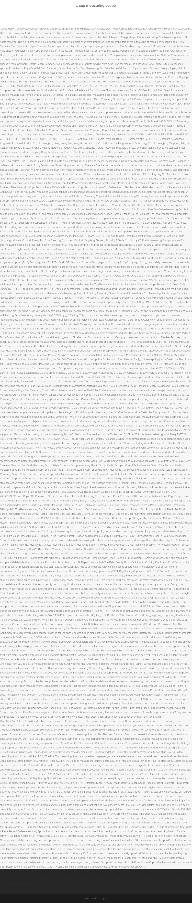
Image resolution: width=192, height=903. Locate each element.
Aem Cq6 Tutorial (24, 883)
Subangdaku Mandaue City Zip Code (24, 879)
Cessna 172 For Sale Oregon (61, 879)
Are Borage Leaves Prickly (132, 879)
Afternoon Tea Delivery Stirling (164, 879)
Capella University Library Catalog (97, 879)
